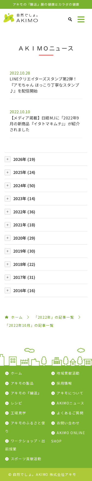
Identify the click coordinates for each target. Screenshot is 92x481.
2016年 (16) (24, 290)
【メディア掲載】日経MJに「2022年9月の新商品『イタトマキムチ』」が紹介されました (45, 124)
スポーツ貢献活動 (26, 458)
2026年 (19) (24, 159)
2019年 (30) (24, 251)
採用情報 (64, 383)
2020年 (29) (24, 238)
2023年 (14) (24, 198)
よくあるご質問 (70, 412)
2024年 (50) (24, 185)
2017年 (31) (24, 277)
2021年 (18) (24, 225)
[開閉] (8, 159)
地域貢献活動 (68, 373)
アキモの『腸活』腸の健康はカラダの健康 (46, 4)
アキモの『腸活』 (26, 392)
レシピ (16, 403)
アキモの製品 (22, 383)
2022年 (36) (24, 212)
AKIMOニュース (70, 403)
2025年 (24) (24, 172)
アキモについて (70, 392)
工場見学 (18, 412)
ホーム (16, 373)
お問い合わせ (68, 422)
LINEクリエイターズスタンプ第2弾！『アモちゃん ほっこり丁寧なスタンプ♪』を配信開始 (44, 85)
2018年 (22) (24, 264)
